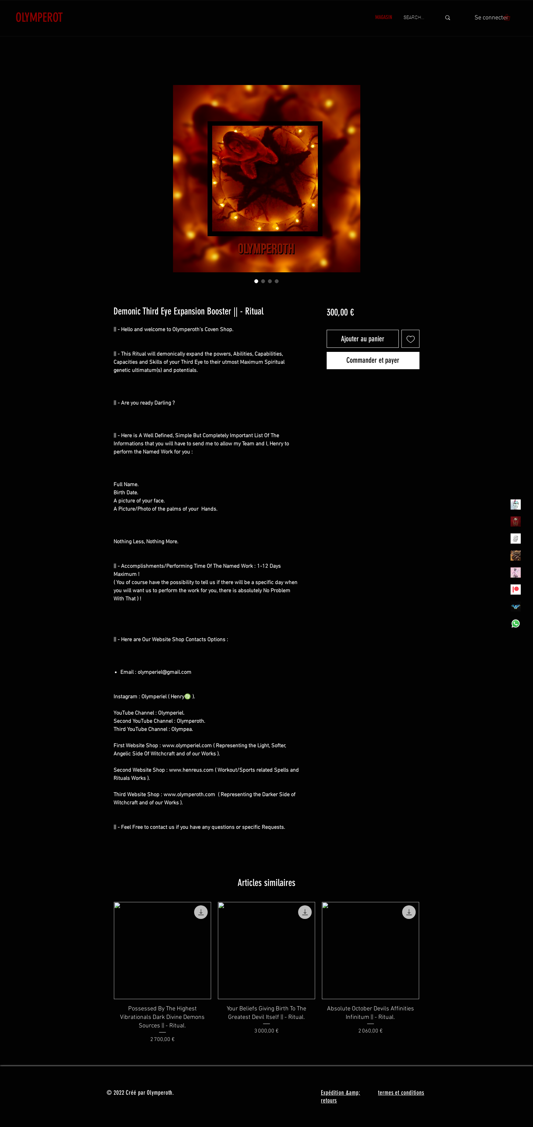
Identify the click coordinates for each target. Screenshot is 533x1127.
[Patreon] (516, 589)
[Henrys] (516, 538)
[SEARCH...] (417, 18)
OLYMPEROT (39, 17)
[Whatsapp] (516, 623)
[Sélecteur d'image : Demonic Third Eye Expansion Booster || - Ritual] (256, 281)
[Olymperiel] (516, 504)
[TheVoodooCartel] (516, 555)
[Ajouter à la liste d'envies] (410, 339)
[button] (510, 17)
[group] (266, 973)
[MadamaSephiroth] (516, 606)
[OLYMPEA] (516, 572)
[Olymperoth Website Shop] (516, 521)
